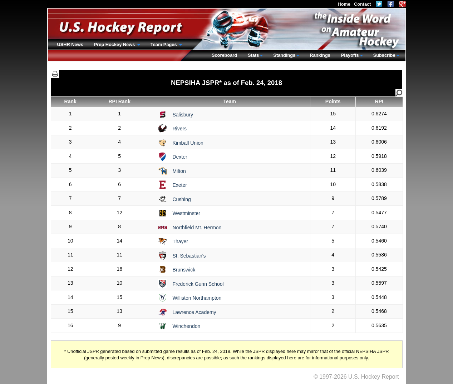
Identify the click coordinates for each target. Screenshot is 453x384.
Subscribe (384, 55)
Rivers (179, 128)
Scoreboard (224, 55)
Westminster (186, 213)
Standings (284, 55)
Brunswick (183, 270)
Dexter (179, 157)
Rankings (320, 55)
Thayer (180, 241)
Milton (179, 171)
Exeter (179, 185)
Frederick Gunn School (197, 284)
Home (344, 4)
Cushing (181, 199)
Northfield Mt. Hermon (196, 227)
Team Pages (164, 44)
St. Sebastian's (189, 256)
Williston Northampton (196, 298)
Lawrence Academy (194, 312)
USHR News (70, 44)
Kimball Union (187, 143)
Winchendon (186, 326)
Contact (362, 4)
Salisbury (182, 115)
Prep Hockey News (115, 44)
